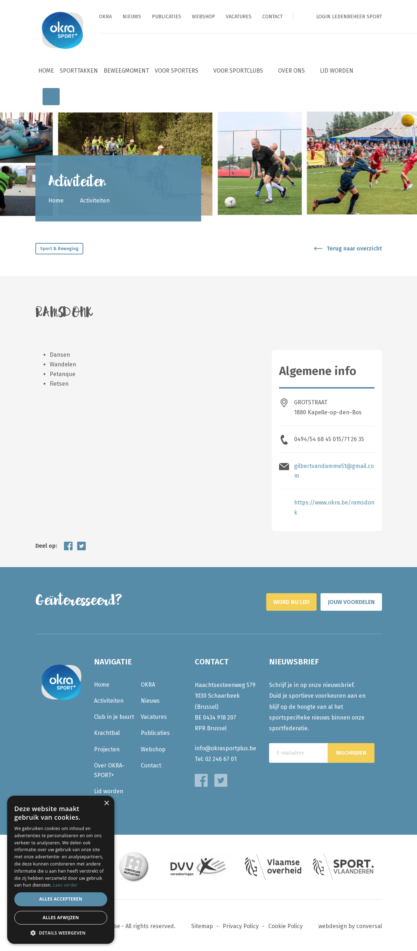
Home (46, 70)
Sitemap (202, 924)
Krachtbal (107, 731)
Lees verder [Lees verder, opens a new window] (65, 885)
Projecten (107, 747)
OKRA (105, 17)
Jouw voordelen (342, 598)
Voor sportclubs (238, 70)
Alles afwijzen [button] (61, 918)
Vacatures (239, 17)
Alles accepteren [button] (61, 899)
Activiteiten (109, 699)
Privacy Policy (241, 924)
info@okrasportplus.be (225, 746)
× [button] (106, 803)
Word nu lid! (256, 598)
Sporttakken (79, 70)
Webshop (203, 17)
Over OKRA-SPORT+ (109, 768)
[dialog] (60, 870)
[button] (60, 933)
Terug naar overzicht (354, 248)
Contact (272, 17)
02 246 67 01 (221, 757)
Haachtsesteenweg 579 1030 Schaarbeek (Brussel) (225, 694)
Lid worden (336, 70)
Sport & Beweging (59, 248)
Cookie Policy (285, 924)
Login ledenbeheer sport (349, 17)
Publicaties (166, 17)
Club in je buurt (114, 715)
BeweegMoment (126, 70)
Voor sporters (176, 70)
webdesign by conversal (350, 924)
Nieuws (132, 17)
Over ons (291, 70)
